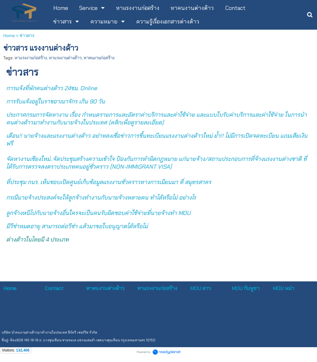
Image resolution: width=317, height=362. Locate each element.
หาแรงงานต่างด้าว (65, 58)
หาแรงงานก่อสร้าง (31, 58)
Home (9, 35)
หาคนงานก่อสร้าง (99, 58)
